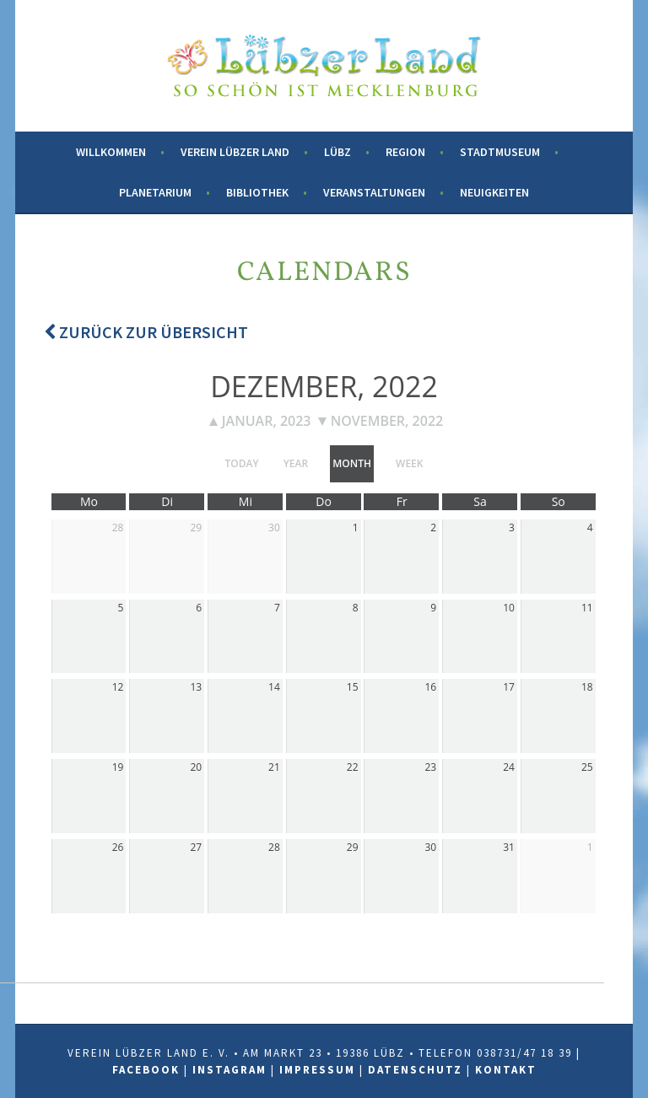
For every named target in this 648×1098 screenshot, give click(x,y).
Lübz (337, 151)
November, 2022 (381, 421)
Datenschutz (415, 1070)
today (242, 463)
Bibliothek (257, 192)
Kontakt (506, 1070)
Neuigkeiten (494, 192)
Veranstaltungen (374, 192)
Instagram (229, 1070)
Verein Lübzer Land (235, 151)
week (409, 463)
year (296, 463)
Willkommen (111, 151)
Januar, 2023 (260, 421)
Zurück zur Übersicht (146, 331)
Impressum (317, 1070)
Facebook (146, 1070)
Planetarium (155, 192)
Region (405, 151)
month (351, 463)
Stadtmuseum (500, 151)
